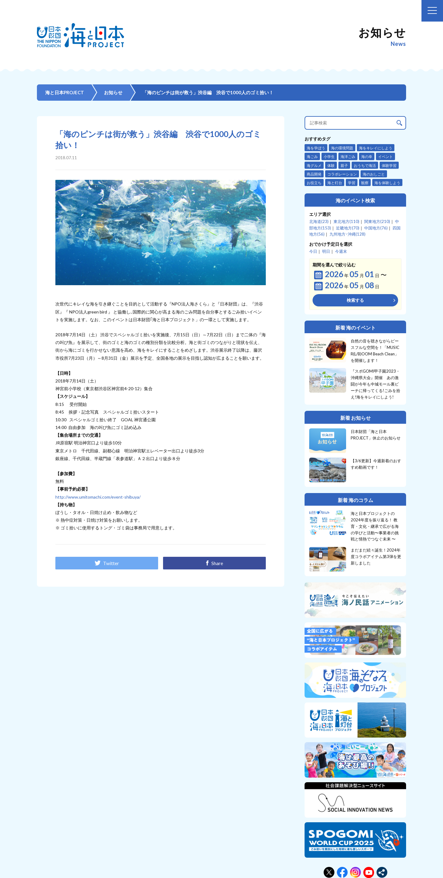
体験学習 (389, 165)
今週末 (341, 251)
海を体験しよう (387, 182)
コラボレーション (342, 174)
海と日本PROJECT (64, 92)
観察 (365, 182)
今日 (313, 251)
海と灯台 (334, 182)
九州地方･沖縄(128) (347, 234)
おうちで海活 (365, 165)
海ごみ (312, 156)
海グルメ (314, 165)
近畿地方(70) (347, 227)
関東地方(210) (377, 221)
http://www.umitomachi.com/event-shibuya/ (98, 497)
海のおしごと (374, 174)
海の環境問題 (342, 148)
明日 (326, 251)
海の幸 (366, 156)
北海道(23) (319, 221)
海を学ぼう (316, 148)
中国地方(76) (376, 227)
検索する (355, 300)
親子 (344, 165)
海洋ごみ (348, 156)
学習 (351, 182)
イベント (385, 156)
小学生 (329, 156)
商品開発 (314, 174)
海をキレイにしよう (375, 148)
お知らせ (113, 92)
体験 (331, 165)
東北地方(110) (346, 221)
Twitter (106, 563)
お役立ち (314, 182)
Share (214, 563)
